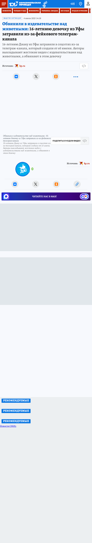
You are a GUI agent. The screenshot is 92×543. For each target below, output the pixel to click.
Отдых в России (79, 11)
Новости (6, 11)
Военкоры (34, 11)
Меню (3, 3)
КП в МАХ (65, 11)
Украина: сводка (49, 11)
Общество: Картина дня (12, 18)
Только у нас (20, 11)
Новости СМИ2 (8, 426)
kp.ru (22, 66)
